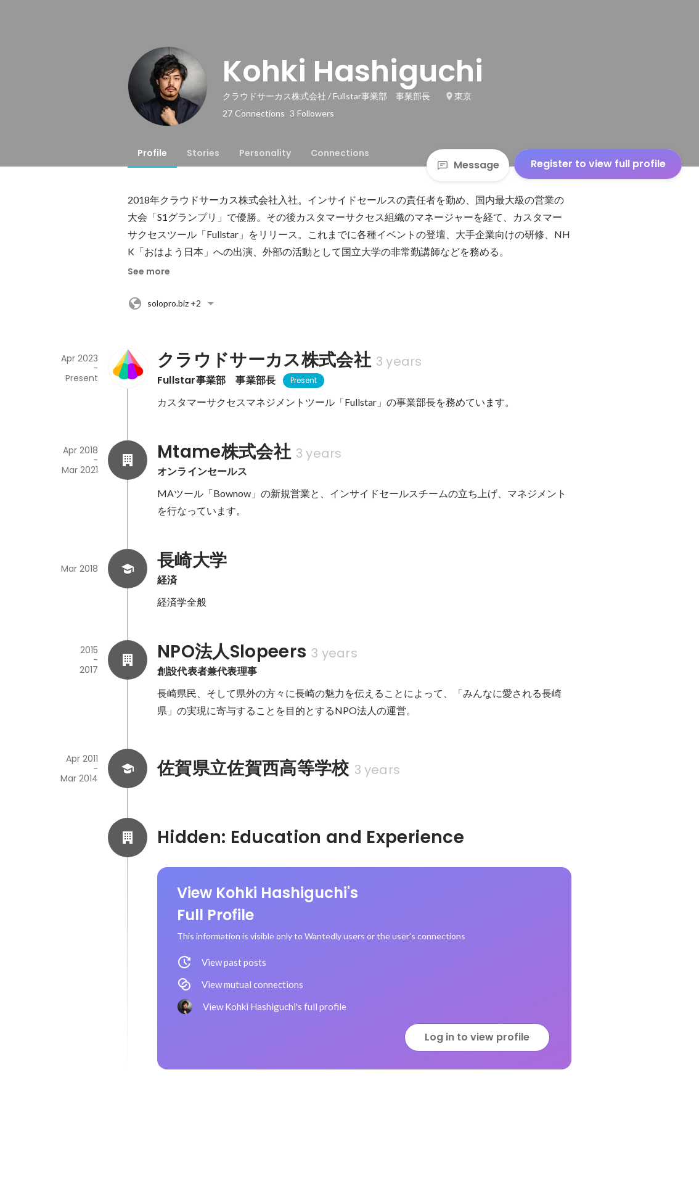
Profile (152, 153)
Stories (203, 153)
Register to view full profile (598, 164)
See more (149, 271)
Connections (340, 153)
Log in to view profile (477, 1037)
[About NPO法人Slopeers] (127, 660)
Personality (265, 153)
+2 (173, 303)
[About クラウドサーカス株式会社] (127, 368)
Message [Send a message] (467, 165)
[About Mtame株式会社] (127, 460)
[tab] (152, 153)
